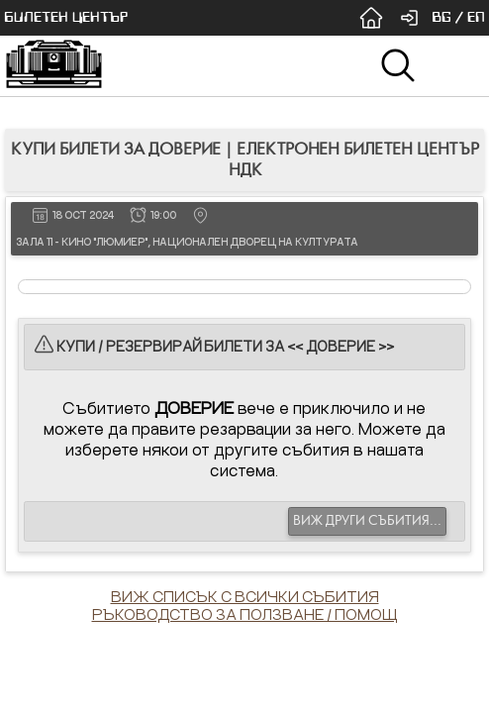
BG (441, 17)
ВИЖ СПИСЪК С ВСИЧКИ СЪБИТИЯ (245, 596)
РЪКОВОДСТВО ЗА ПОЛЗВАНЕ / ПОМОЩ (245, 614)
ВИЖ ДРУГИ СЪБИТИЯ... (367, 521)
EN (476, 17)
